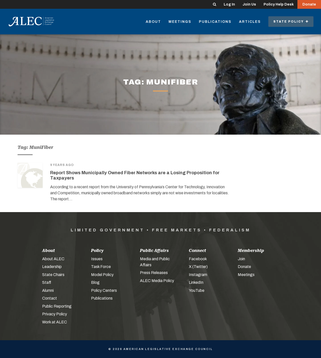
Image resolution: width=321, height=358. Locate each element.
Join (241, 259)
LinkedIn (196, 282)
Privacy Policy (54, 314)
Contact (49, 298)
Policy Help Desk (279, 4)
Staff (46, 282)
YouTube (196, 290)
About (153, 22)
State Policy (290, 21)
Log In (229, 4)
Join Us (249, 4)
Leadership (52, 266)
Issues (97, 259)
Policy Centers (104, 290)
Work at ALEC (54, 322)
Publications (215, 22)
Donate (309, 4)
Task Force (101, 266)
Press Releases (154, 273)
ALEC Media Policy (157, 281)
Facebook (198, 259)
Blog (95, 282)
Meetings (180, 22)
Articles (250, 22)
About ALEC (53, 259)
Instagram (198, 275)
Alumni (48, 290)
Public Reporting (56, 306)
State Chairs (53, 275)
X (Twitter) (198, 266)
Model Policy (102, 275)
